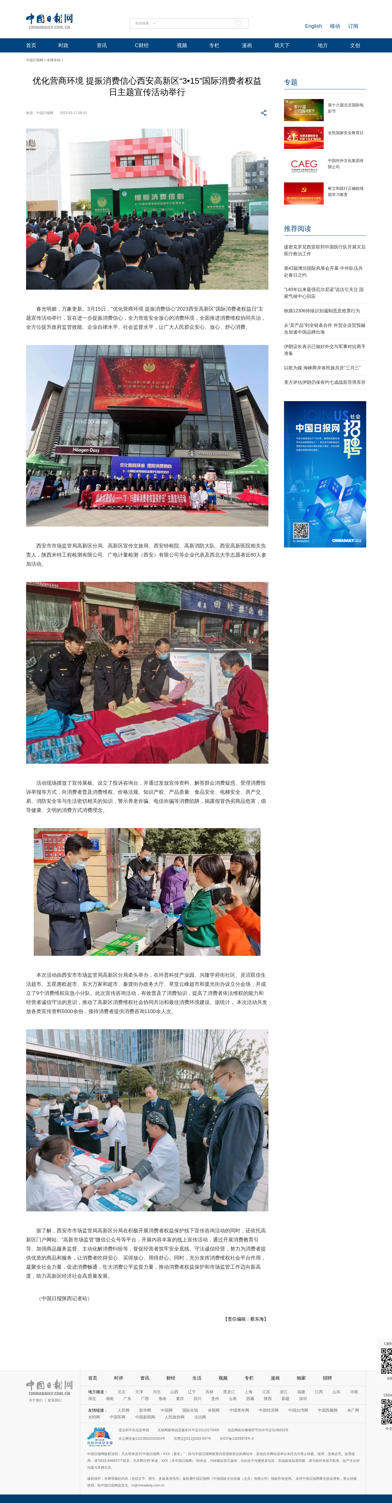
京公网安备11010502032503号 (141, 1439)
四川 (198, 1398)
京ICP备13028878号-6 (237, 1439)
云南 (233, 1398)
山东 (336, 1392)
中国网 (167, 1410)
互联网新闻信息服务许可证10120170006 (188, 1430)
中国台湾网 (298, 1410)
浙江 (284, 1392)
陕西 (268, 1398)
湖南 (110, 1398)
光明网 (94, 1417)
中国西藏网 (328, 1410)
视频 (182, 45)
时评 (118, 1378)
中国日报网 (34, 60)
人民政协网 (175, 1417)
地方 (323, 45)
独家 (301, 1378)
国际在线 (190, 1410)
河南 (354, 1392)
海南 (162, 1398)
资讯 (102, 45)
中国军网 (118, 1417)
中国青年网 (239, 1410)
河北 (157, 1392)
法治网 (200, 1417)
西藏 (250, 1398)
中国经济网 (269, 1410)
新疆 (285, 1398)
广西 (145, 1398)
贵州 (215, 1398)
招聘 (327, 1378)
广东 (127, 1398)
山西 (174, 1392)
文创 (355, 45)
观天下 (282, 45)
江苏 (266, 1392)
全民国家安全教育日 (346, 132)
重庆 (180, 1398)
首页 (31, 45)
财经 (170, 1378)
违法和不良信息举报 (133, 1430)
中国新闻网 (145, 1417)
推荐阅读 (297, 228)
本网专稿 (53, 60)
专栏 (214, 45)
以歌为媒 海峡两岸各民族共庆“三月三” (322, 367)
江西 (319, 1392)
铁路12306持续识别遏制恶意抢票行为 (322, 310)
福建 (301, 1392)
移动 (335, 26)
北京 (122, 1392)
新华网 (145, 1410)
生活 (197, 1378)
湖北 (92, 1398)
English (313, 26)
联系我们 (55, 1400)
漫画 (247, 45)
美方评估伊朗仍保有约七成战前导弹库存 (325, 382)
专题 (291, 82)
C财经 (142, 45)
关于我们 (36, 1400)
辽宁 (192, 1392)
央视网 (214, 1410)
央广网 (353, 1410)
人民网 (124, 1410)
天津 (139, 1392)
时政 (63, 45)
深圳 (303, 1398)
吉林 (209, 1392)
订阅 (353, 26)
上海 (249, 1392)
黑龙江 (229, 1392)
